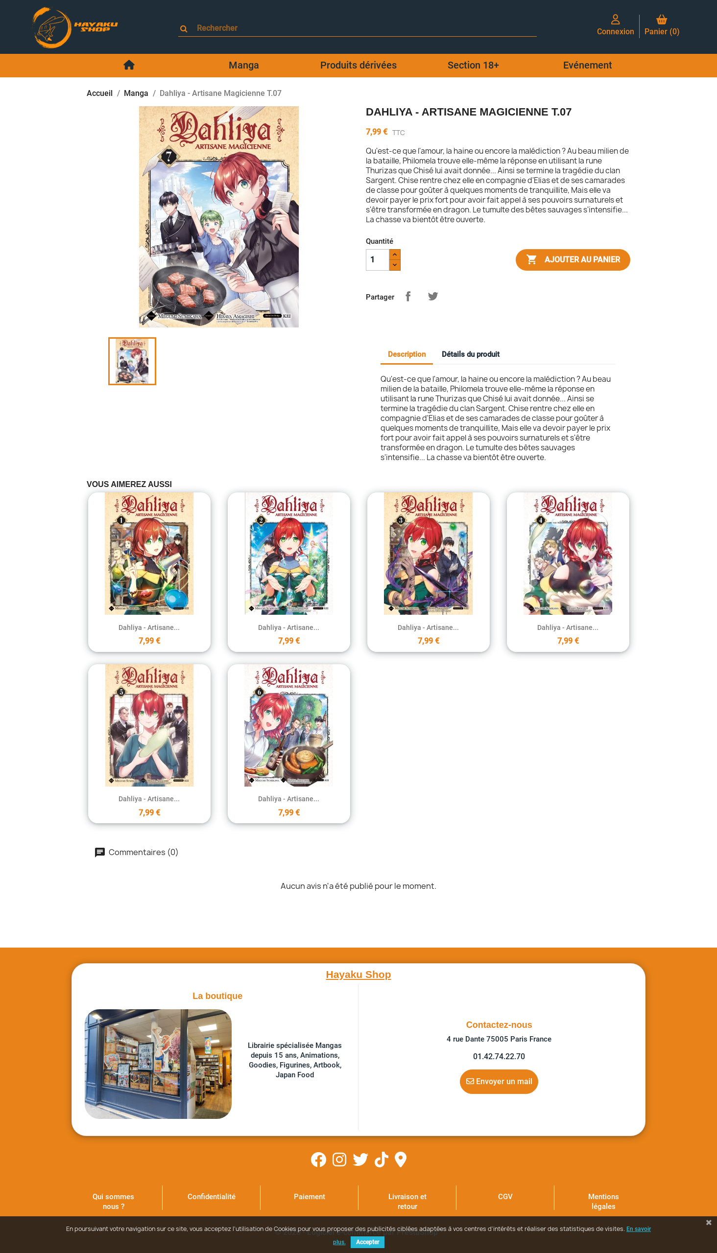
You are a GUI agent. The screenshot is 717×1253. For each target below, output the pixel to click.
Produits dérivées (358, 65)
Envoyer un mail (499, 1081)
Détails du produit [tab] (471, 354)
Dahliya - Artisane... (149, 627)
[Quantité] (377, 260)
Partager (408, 296)
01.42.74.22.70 (499, 1056)
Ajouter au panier (573, 260)
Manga (244, 65)
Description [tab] (407, 354)
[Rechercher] (362, 28)
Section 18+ (473, 65)
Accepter (367, 1242)
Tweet (433, 296)
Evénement (587, 65)
